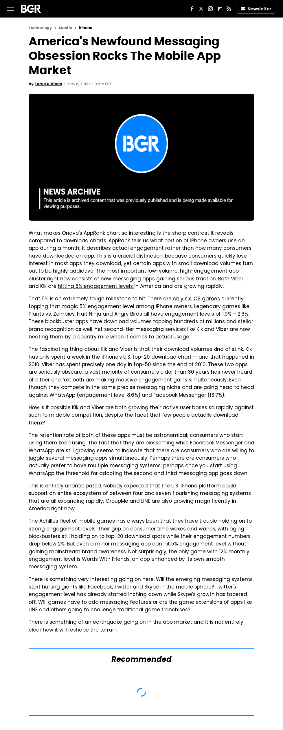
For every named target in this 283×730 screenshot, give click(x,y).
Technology (40, 27)
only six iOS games (196, 299)
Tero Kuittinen (48, 83)
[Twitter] (201, 8)
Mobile (65, 27)
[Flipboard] (219, 8)
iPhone (86, 27)
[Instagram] (210, 8)
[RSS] (229, 8)
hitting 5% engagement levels (96, 287)
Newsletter (256, 9)
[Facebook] (192, 8)
